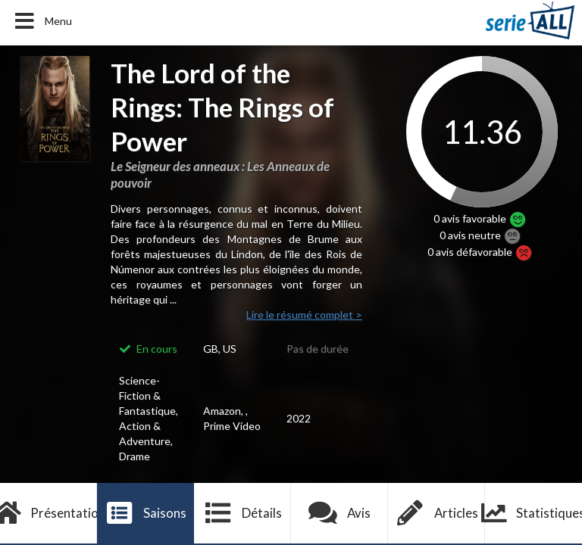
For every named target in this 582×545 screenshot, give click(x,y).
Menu (42, 21)
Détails (243, 513)
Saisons (146, 513)
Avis (339, 513)
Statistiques (533, 513)
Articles (436, 513)
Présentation (48, 513)
